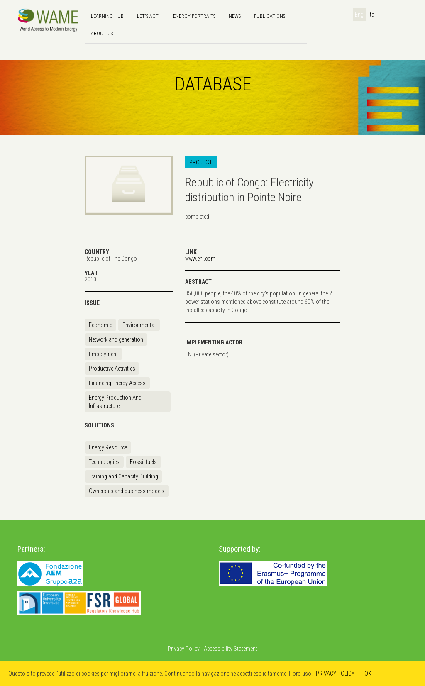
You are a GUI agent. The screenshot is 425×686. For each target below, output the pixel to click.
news (235, 16)
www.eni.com (200, 258)
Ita (371, 14)
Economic (100, 325)
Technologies (104, 462)
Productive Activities (112, 368)
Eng (359, 14)
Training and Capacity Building (123, 476)
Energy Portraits (194, 16)
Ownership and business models (126, 491)
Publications (269, 16)
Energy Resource (108, 447)
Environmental (139, 325)
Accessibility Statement (230, 648)
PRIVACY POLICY (335, 673)
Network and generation (116, 339)
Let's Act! (148, 16)
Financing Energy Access (117, 383)
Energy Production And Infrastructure (115, 401)
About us (102, 33)
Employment (103, 354)
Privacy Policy (184, 648)
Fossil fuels (143, 462)
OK (367, 673)
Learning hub (107, 16)
